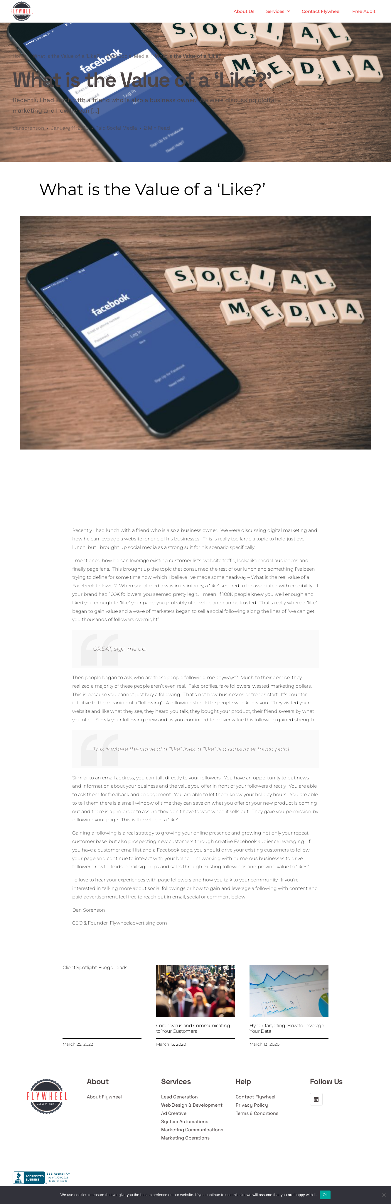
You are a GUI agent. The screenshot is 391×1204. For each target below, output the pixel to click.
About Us (244, 11)
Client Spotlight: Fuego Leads (95, 967)
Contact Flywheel (321, 11)
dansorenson (28, 128)
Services (278, 11)
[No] (384, 1195)
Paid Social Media (116, 128)
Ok (325, 1195)
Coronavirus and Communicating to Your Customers (193, 1028)
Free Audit (363, 11)
